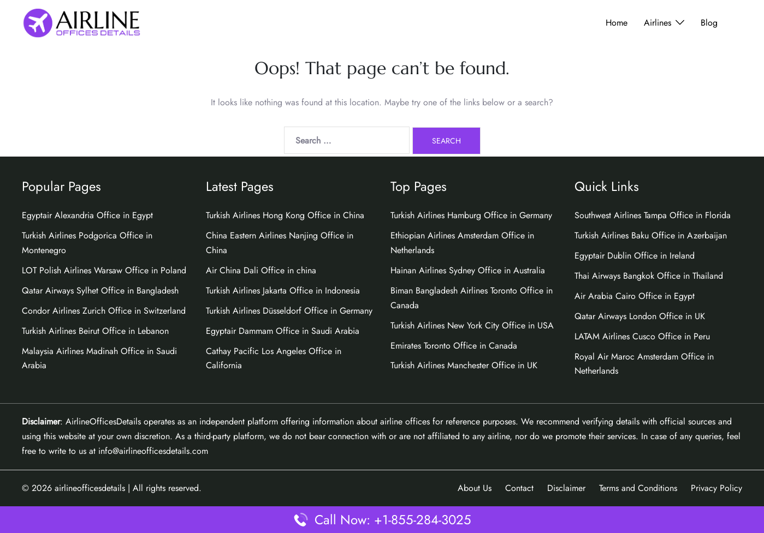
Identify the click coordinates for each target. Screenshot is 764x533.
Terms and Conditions (638, 488)
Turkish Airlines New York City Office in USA (472, 325)
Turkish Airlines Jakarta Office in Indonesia (283, 290)
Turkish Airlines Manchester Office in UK (463, 365)
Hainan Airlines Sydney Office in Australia (467, 270)
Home (616, 22)
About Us (474, 488)
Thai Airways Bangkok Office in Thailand (649, 276)
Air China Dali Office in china (261, 270)
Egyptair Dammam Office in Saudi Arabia (282, 331)
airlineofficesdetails (90, 488)
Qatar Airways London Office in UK (640, 316)
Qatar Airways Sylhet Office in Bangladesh (100, 290)
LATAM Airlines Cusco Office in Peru (642, 336)
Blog (709, 22)
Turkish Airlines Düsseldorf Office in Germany (289, 310)
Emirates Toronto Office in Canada (453, 345)
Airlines (657, 22)
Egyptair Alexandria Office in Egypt (87, 215)
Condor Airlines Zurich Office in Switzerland (104, 310)
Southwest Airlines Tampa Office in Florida (653, 215)
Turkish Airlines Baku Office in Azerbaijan (651, 235)
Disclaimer (566, 488)
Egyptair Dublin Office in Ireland (635, 255)
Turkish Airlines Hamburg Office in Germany (471, 215)
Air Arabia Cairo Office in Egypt (635, 296)
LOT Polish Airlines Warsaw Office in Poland (104, 270)
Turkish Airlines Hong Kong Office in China (285, 215)
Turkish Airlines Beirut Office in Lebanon (95, 331)
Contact (519, 488)
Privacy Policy (716, 488)
